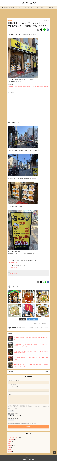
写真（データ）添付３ (13, 418)
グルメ (12, 7)
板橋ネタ (43, 7)
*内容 (9, 394)
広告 (50, 7)
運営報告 (10, 451)
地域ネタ (10, 441)
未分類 (9, 447)
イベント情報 (11, 439)
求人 (47, 7)
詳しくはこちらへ (13, 267)
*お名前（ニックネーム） (14, 380)
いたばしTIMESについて (13, 437)
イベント (37, 7)
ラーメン (35, 323)
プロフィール (7, 7)
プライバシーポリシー (28, 457)
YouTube (32, 7)
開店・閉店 (18, 7)
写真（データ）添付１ (13, 409)
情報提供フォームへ (13, 262)
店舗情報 (10, 20)
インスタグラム (25, 7)
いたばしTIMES (13, 273)
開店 (40, 323)
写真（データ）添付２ (13, 413)
